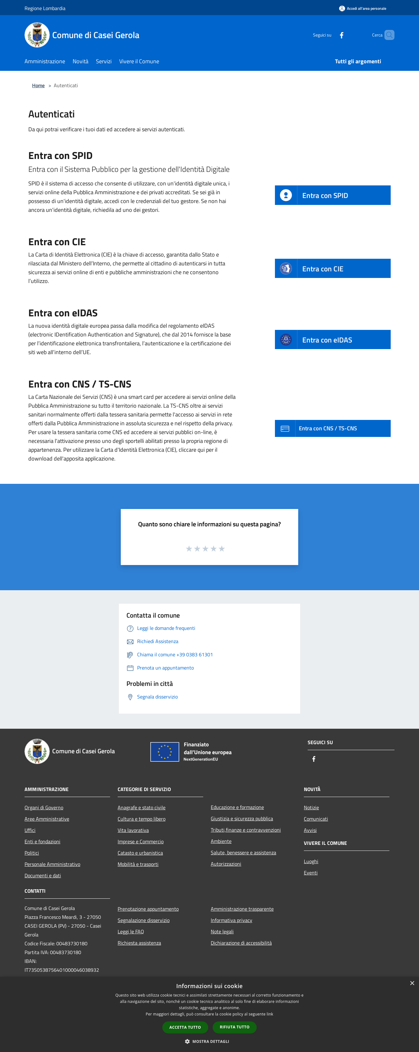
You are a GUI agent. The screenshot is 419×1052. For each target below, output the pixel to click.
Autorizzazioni (226, 864)
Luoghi (311, 861)
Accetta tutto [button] (185, 1027)
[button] (209, 1041)
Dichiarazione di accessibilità (241, 943)
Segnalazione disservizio (144, 920)
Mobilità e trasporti (138, 864)
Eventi (311, 872)
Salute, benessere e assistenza (243, 852)
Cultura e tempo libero (141, 819)
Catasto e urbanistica (140, 853)
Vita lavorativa (133, 830)
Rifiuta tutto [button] (235, 1027)
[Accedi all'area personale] (362, 8)
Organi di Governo (44, 807)
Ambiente (221, 841)
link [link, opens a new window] (270, 1014)
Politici (32, 853)
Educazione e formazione (237, 807)
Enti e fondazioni (42, 841)
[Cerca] (386, 34)
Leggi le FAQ (131, 931)
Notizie (311, 807)
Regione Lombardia (45, 8)
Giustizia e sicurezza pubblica (242, 818)
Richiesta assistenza (139, 943)
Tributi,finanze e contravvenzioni (246, 830)
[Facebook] (331, 35)
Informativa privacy (231, 920)
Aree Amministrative (47, 819)
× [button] (412, 983)
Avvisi (310, 830)
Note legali (222, 931)
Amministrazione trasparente (242, 909)
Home (38, 85)
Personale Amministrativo (52, 864)
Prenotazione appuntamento (148, 909)
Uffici (30, 830)
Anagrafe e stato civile (141, 807)
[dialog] (209, 1014)
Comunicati (316, 819)
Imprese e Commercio (141, 841)
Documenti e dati (43, 875)
